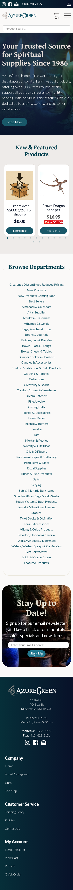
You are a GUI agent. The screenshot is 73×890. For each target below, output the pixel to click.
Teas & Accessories (36, 524)
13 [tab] (39, 242)
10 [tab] (60, 238)
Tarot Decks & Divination (36, 518)
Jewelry (36, 429)
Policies (10, 820)
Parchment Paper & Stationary (36, 457)
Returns (10, 866)
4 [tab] (25, 238)
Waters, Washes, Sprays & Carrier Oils (36, 546)
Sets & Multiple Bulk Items (36, 490)
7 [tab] (42, 238)
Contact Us (12, 828)
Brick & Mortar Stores (36, 557)
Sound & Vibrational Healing (36, 507)
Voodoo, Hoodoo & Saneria (36, 535)
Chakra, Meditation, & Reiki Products (36, 368)
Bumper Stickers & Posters (37, 357)
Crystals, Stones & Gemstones (36, 390)
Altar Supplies (36, 312)
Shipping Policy (14, 812)
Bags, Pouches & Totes (36, 329)
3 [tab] (19, 238)
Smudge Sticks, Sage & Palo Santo (36, 496)
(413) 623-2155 (31, 4)
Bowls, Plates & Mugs (36, 345)
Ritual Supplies (36, 468)
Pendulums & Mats (36, 462)
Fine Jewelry (36, 401)
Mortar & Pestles (36, 440)
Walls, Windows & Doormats (37, 540)
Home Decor (36, 418)
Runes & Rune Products (36, 473)
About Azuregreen (17, 774)
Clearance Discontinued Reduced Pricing (37, 284)
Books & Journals (36, 334)
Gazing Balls (36, 407)
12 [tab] (34, 242)
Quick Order (13, 874)
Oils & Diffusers (36, 451)
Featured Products (36, 563)
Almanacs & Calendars (36, 306)
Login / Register (15, 849)
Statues (36, 512)
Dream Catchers (36, 396)
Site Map (11, 791)
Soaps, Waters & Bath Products (36, 501)
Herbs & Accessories (37, 412)
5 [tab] (31, 238)
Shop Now (14, 122)
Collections (36, 379)
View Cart (11, 857)
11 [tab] (66, 238)
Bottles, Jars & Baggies (36, 340)
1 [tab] (7, 238)
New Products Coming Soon (36, 295)
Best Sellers (36, 301)
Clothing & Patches (36, 373)
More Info (20, 230)
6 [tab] (37, 238)
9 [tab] (54, 238)
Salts (36, 479)
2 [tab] (13, 238)
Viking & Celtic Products (36, 529)
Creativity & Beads (36, 385)
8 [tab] (48, 238)
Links (8, 782)
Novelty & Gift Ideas (36, 446)
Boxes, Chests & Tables (36, 351)
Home (9, 766)
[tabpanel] (19, 200)
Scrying (36, 485)
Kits (36, 435)
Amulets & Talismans (36, 318)
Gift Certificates (36, 552)
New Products (36, 290)
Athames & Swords (36, 323)
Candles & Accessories (36, 362)
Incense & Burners (36, 423)
